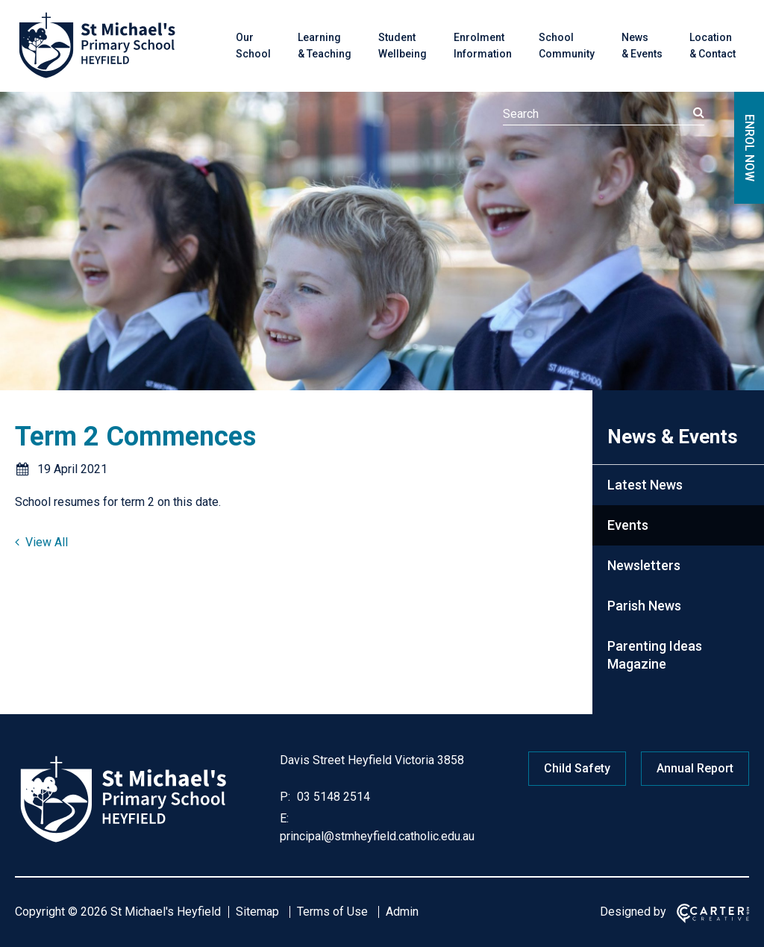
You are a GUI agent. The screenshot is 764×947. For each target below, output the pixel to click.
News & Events (642, 45)
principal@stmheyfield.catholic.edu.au (377, 836)
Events (627, 525)
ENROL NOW (749, 147)
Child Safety (577, 768)
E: (284, 818)
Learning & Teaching (324, 45)
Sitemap (257, 911)
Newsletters (643, 565)
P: (285, 797)
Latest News (645, 485)
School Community (567, 45)
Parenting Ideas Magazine (654, 655)
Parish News (644, 605)
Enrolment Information (483, 45)
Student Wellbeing (402, 45)
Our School (253, 45)
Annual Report (695, 768)
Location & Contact (712, 45)
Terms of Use (332, 911)
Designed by (633, 911)
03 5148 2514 (332, 797)
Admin (402, 911)
